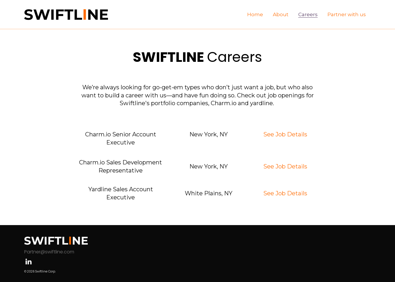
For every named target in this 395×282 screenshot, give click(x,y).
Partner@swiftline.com (49, 251)
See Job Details (285, 134)
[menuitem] (255, 14)
